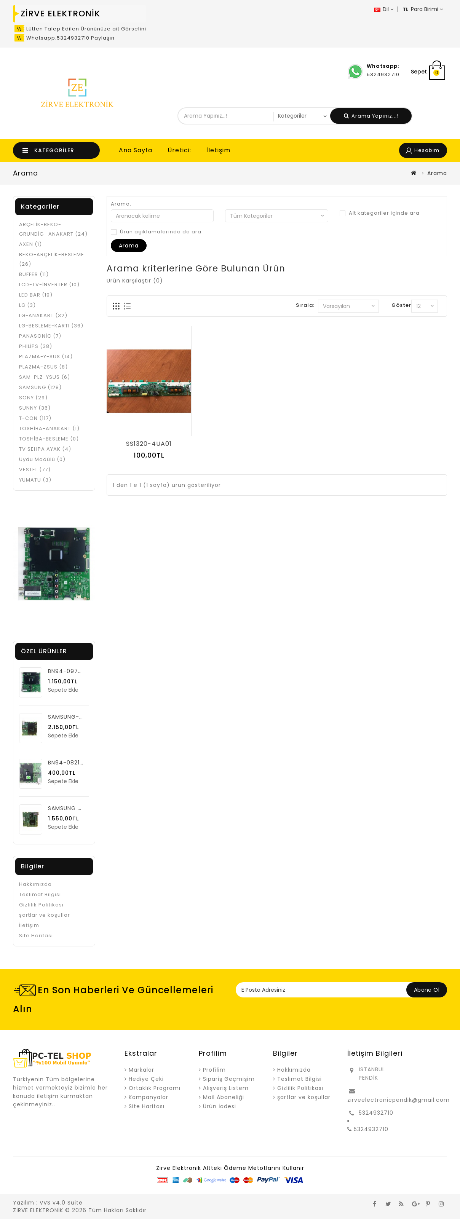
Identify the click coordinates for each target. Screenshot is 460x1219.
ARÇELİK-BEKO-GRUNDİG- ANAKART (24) (53, 229)
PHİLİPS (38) (35, 346)
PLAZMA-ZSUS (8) (43, 366)
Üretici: (179, 150)
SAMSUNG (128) (40, 387)
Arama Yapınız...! (371, 116)
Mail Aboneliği (223, 1097)
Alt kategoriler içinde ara (380, 213)
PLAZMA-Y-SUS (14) (46, 356)
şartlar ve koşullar (44, 915)
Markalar (141, 1070)
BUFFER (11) (34, 274)
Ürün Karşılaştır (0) (135, 280)
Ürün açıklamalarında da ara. (157, 231)
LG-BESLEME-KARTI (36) (51, 325)
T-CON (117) (35, 418)
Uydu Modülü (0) (42, 459)
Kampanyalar (148, 1097)
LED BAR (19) (36, 294)
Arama (437, 173)
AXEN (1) (30, 244)
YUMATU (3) (35, 479)
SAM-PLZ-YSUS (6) (44, 377)
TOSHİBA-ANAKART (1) (49, 428)
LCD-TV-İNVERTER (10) (49, 284)
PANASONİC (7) (40, 336)
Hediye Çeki (146, 1079)
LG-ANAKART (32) (43, 315)
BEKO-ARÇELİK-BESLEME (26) (51, 259)
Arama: (121, 204)
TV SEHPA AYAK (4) (45, 449)
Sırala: (305, 305)
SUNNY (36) (35, 408)
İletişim (218, 150)
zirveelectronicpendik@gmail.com (398, 1100)
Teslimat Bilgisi (40, 894)
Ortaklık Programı (154, 1088)
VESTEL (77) (35, 469)
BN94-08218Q (68, 762)
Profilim (214, 1070)
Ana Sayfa (135, 150)
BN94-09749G (69, 671)
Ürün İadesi (219, 1106)
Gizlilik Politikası (41, 904)
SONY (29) (33, 397)
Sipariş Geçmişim (229, 1079)
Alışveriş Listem (226, 1088)
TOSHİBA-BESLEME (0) (49, 438)
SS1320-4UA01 (149, 443)
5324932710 (376, 1113)
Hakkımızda (35, 884)
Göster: (402, 305)
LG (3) (27, 305)
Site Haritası (36, 935)
